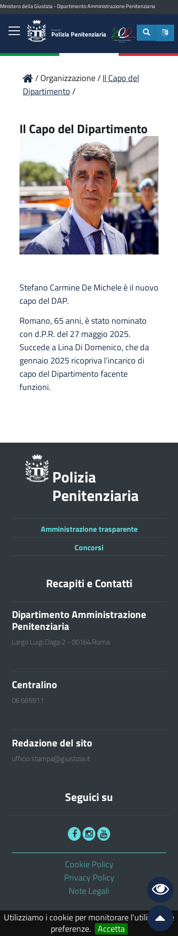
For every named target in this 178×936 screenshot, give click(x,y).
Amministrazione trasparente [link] (89, 529)
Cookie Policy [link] (89, 864)
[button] (165, 33)
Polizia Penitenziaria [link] (78, 33)
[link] (14, 32)
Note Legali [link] (89, 890)
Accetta (111, 929)
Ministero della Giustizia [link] (26, 6)
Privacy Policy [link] (89, 877)
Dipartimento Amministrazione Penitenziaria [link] (106, 6)
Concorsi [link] (89, 547)
